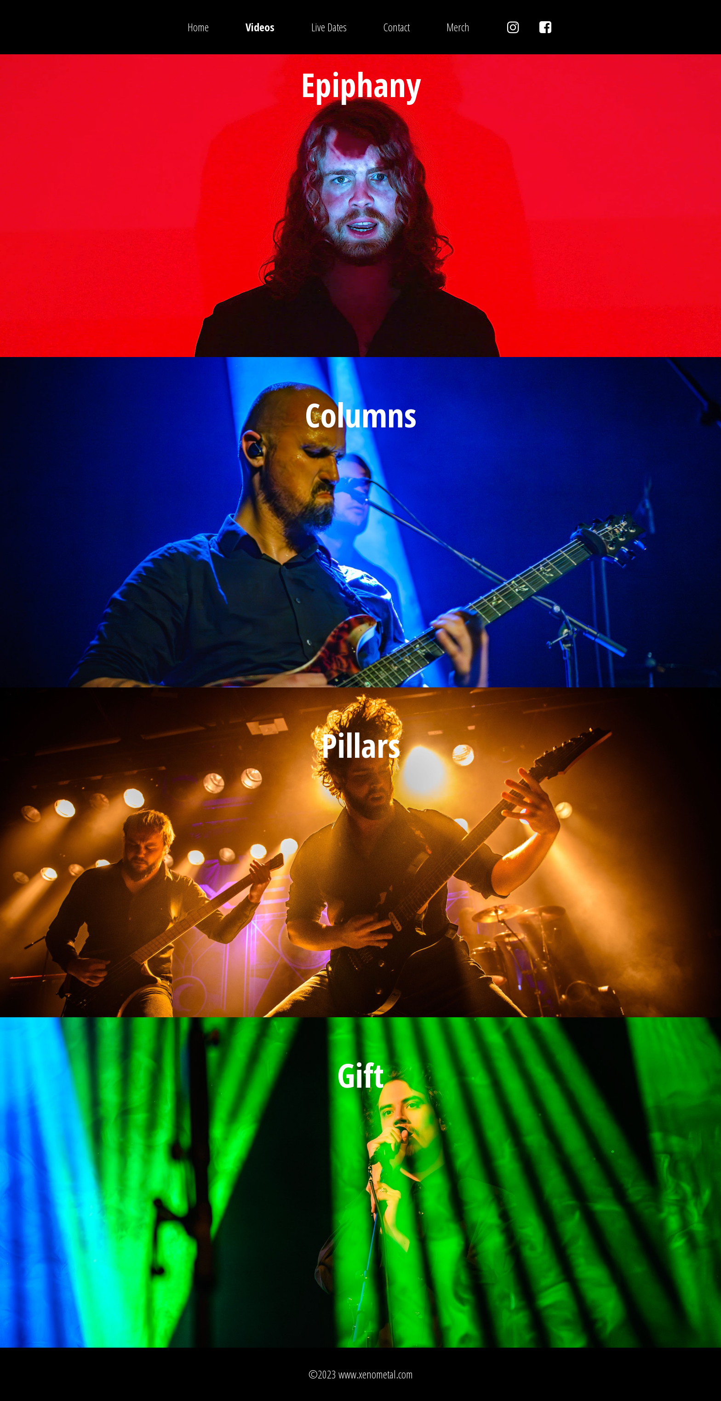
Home (198, 27)
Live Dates (329, 27)
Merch (457, 27)
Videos (260, 27)
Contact (396, 27)
